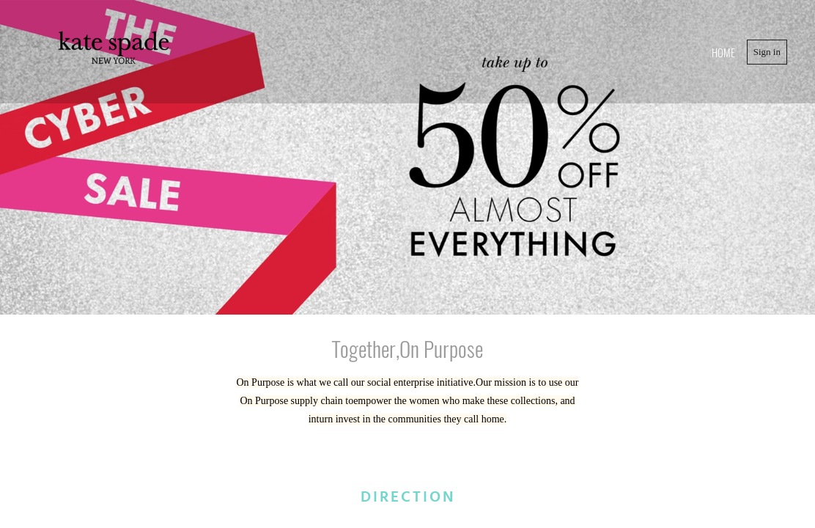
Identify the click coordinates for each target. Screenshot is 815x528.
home (723, 52)
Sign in (767, 51)
